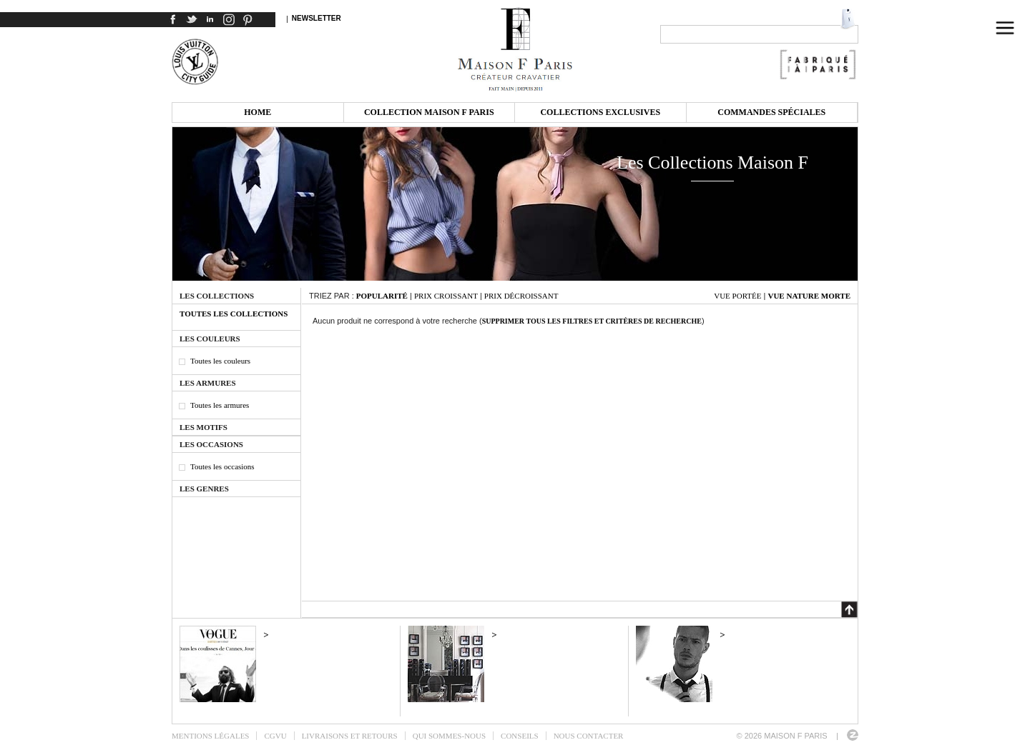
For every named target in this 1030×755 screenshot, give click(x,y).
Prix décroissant (521, 295)
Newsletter (316, 18)
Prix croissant (446, 295)
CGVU (275, 735)
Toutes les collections (234, 313)
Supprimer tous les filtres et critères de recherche (592, 321)
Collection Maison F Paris (429, 112)
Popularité (382, 295)
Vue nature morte (808, 295)
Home (257, 112)
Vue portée (737, 295)
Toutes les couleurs (220, 360)
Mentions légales (210, 735)
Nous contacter (589, 735)
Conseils (520, 735)
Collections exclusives (600, 112)
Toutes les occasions (222, 466)
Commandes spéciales (771, 112)
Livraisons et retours (350, 735)
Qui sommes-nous (449, 735)
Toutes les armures (219, 405)
